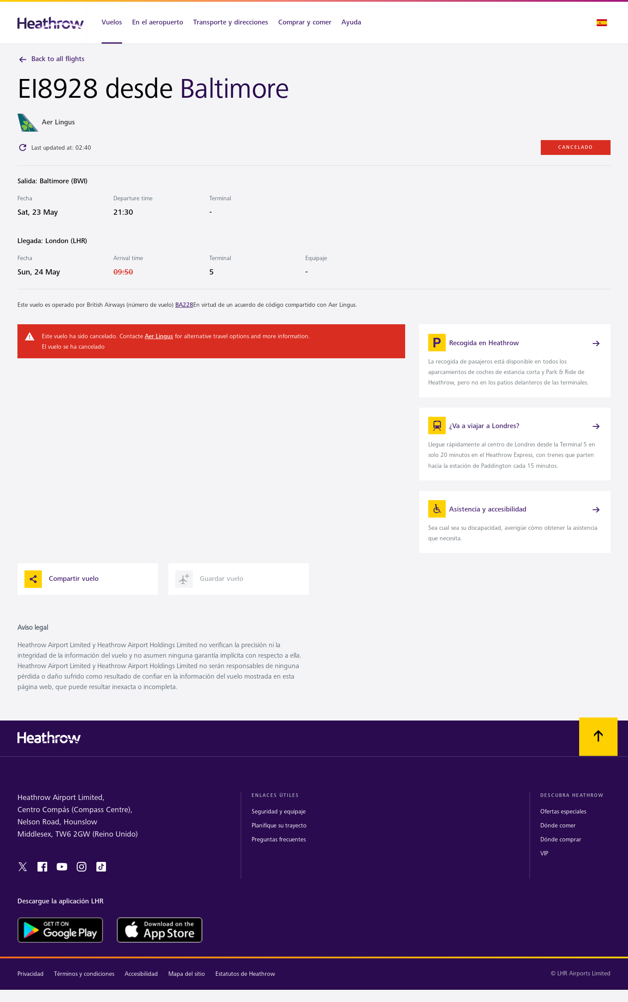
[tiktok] (101, 875)
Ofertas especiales (563, 820)
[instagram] (81, 875)
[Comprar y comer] (304, 23)
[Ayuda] (356, 23)
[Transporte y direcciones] (230, 23)
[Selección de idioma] (602, 22)
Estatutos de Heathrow (245, 982)
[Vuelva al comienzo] (598, 745)
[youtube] (62, 875)
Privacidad (30, 982)
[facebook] (42, 875)
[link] (515, 363)
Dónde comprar (560, 847)
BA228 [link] (184, 306)
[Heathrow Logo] (50, 23)
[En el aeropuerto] (157, 23)
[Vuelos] (107, 23)
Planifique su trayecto (279, 833)
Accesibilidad (141, 982)
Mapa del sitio (186, 982)
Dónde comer (558, 833)
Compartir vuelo (61, 588)
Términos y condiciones (84, 982)
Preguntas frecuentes (279, 847)
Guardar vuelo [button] (209, 588)
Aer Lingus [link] (159, 337)
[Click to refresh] (22, 149)
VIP (544, 862)
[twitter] (22, 875)
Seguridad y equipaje (279, 820)
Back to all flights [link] (51, 59)
